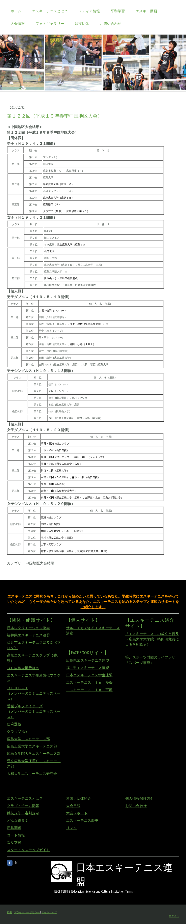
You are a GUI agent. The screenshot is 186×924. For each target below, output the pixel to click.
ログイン (174, 916)
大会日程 (73, 805)
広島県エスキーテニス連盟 (87, 660)
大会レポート (77, 813)
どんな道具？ (17, 820)
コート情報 (16, 835)
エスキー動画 (146, 11)
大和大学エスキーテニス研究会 (32, 773)
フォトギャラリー (50, 23)
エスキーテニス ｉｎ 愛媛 (89, 682)
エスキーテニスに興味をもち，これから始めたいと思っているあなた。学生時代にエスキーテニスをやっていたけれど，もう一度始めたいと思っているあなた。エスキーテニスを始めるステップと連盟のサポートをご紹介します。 (93, 601)
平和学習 (118, 11)
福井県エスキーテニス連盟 (28, 635)
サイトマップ (49, 912)
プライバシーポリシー (27, 912)
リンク (71, 828)
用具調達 (14, 828)
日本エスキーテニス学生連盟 (89, 675)
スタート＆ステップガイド (28, 850)
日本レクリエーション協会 (28, 628)
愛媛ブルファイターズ (25, 706)
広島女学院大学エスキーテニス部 (34, 753)
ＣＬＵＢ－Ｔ (17, 688)
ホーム (16, 11)
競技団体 (82, 23)
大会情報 (18, 23)
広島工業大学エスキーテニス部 (32, 746)
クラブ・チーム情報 (23, 805)
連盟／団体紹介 (78, 798)
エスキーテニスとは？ (50, 11)
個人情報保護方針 (139, 798)
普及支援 (14, 842)
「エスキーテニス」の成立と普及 (152, 633)
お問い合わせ (110, 23)
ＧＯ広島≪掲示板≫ (23, 668)
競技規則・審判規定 (23, 813)
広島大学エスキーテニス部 (28, 739)
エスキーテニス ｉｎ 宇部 (89, 689)
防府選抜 (14, 724)
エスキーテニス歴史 (82, 820)
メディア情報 (89, 11)
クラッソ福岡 (17, 731)
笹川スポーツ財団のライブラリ (150, 657)
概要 (9, 912)
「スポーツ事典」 (139, 662)
